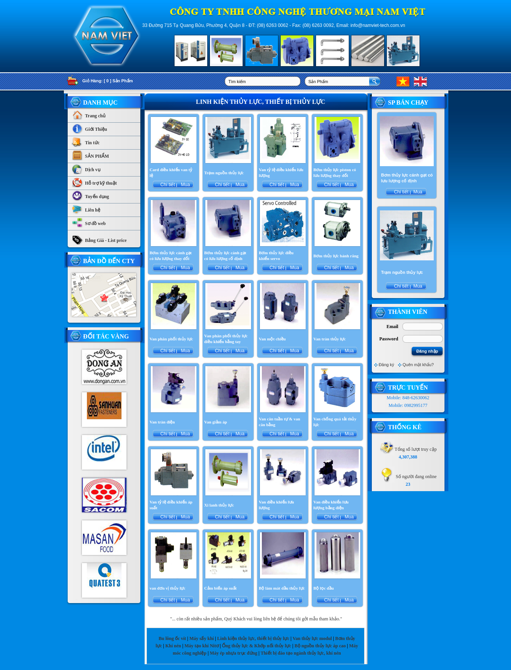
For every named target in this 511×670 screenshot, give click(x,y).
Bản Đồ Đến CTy (109, 261)
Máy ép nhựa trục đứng (234, 653)
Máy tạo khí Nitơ (202, 645)
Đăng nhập (427, 351)
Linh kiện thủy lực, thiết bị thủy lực (253, 638)
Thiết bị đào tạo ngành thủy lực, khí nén (301, 653)
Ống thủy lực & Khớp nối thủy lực (256, 645)
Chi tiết (167, 184)
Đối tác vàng (106, 336)
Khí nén (173, 645)
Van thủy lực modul (312, 638)
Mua (185, 184)
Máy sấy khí (201, 638)
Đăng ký (386, 364)
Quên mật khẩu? (418, 364)
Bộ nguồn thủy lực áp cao (320, 645)
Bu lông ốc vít (172, 638)
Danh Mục (100, 102)
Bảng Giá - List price (99, 238)
